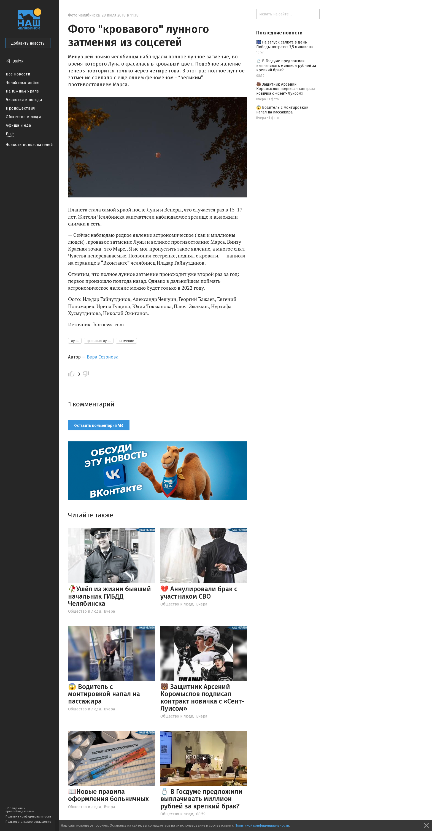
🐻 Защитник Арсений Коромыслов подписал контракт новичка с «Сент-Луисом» (202, 697)
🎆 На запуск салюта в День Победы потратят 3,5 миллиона (284, 44)
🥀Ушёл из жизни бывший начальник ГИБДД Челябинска (109, 596)
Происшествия (20, 108)
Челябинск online (23, 82)
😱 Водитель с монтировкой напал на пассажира (104, 694)
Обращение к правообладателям (20, 810)
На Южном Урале (22, 91)
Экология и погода (24, 99)
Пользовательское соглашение (28, 821)
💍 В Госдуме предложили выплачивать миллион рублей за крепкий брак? (201, 799)
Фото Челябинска (84, 15)
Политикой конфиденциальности (261, 825)
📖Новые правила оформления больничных (108, 795)
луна (75, 341)
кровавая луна (98, 341)
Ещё (10, 134)
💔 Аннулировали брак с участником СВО (198, 592)
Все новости (18, 74)
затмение (126, 341)
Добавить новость (28, 43)
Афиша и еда (18, 125)
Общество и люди (23, 117)
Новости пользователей (29, 144)
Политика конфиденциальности (28, 816)
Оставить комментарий (98, 425)
